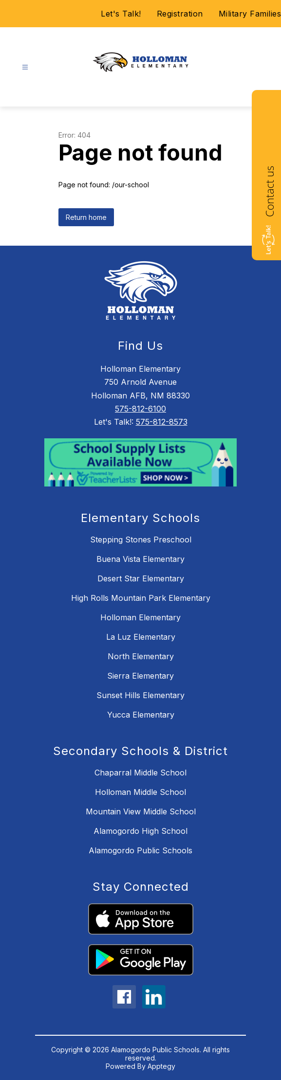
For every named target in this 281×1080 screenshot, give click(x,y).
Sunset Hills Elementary (140, 695)
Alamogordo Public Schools (140, 850)
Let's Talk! (121, 13)
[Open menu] (25, 67)
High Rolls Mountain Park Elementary (140, 598)
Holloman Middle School (140, 792)
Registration (180, 13)
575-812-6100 (140, 409)
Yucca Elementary (140, 715)
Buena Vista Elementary (140, 559)
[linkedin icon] (154, 1005)
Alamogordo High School (140, 831)
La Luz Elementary (140, 637)
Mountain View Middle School (141, 811)
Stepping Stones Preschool (140, 539)
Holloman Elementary (140, 617)
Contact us (269, 191)
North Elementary (141, 656)
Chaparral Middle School (140, 772)
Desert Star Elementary (140, 578)
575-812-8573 (161, 422)
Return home (86, 217)
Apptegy (161, 1066)
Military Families (250, 13)
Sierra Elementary (140, 676)
